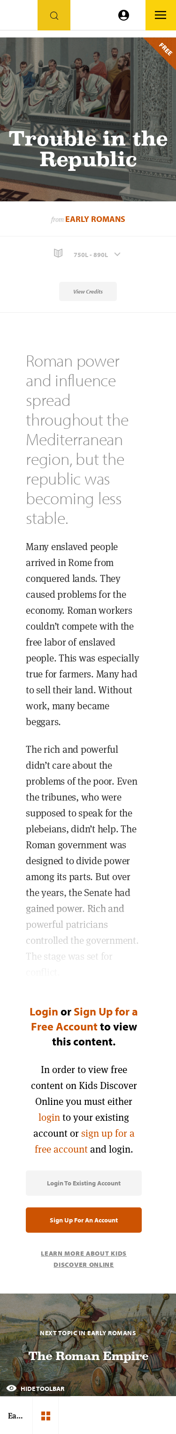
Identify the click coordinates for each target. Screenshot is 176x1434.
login (49, 1117)
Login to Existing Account (84, 1183)
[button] (88, 253)
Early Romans (95, 218)
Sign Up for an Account (84, 1220)
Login (44, 1011)
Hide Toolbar (35, 1388)
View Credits (88, 291)
